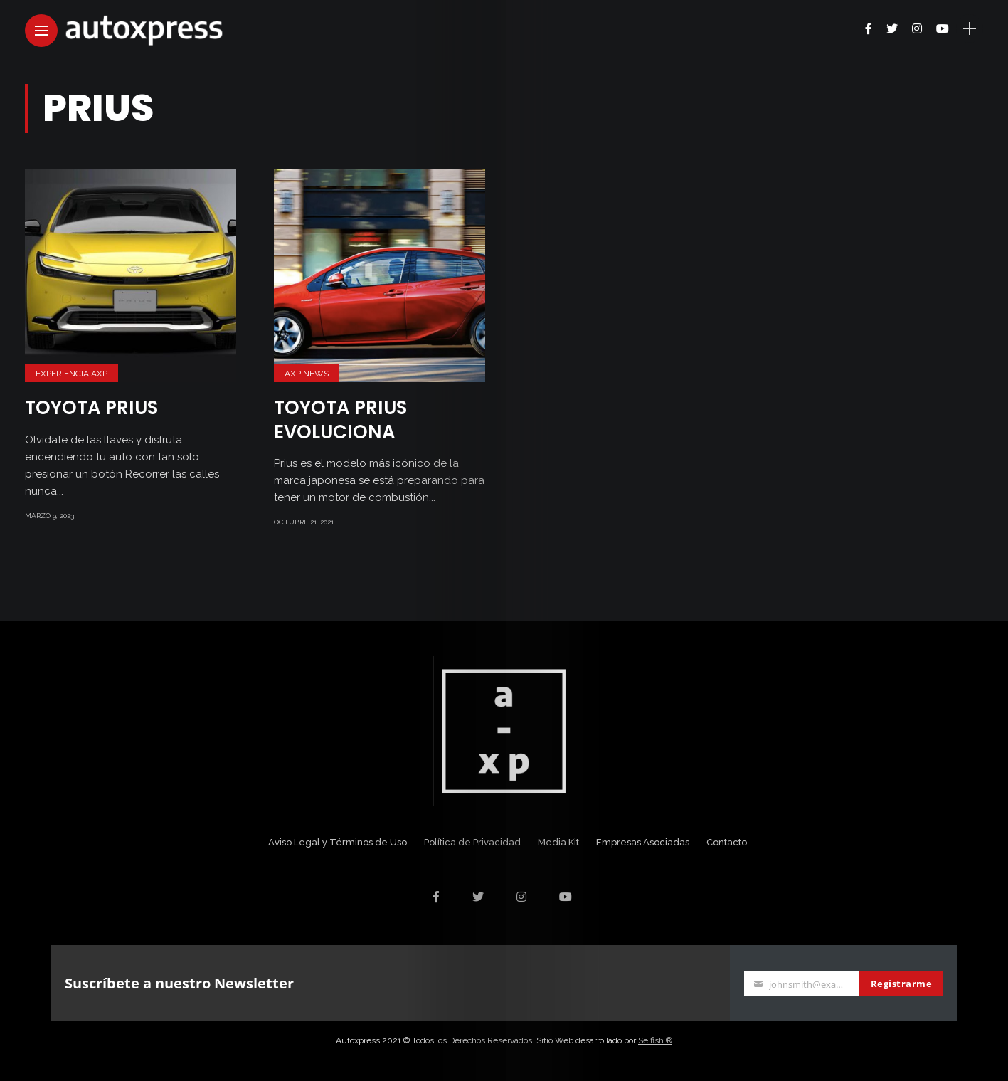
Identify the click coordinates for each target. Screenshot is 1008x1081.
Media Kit (558, 842)
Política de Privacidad (472, 842)
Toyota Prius (91, 408)
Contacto (726, 842)
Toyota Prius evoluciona (340, 420)
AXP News (307, 374)
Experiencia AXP (71, 374)
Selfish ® (655, 1040)
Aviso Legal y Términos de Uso (337, 842)
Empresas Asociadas (642, 842)
